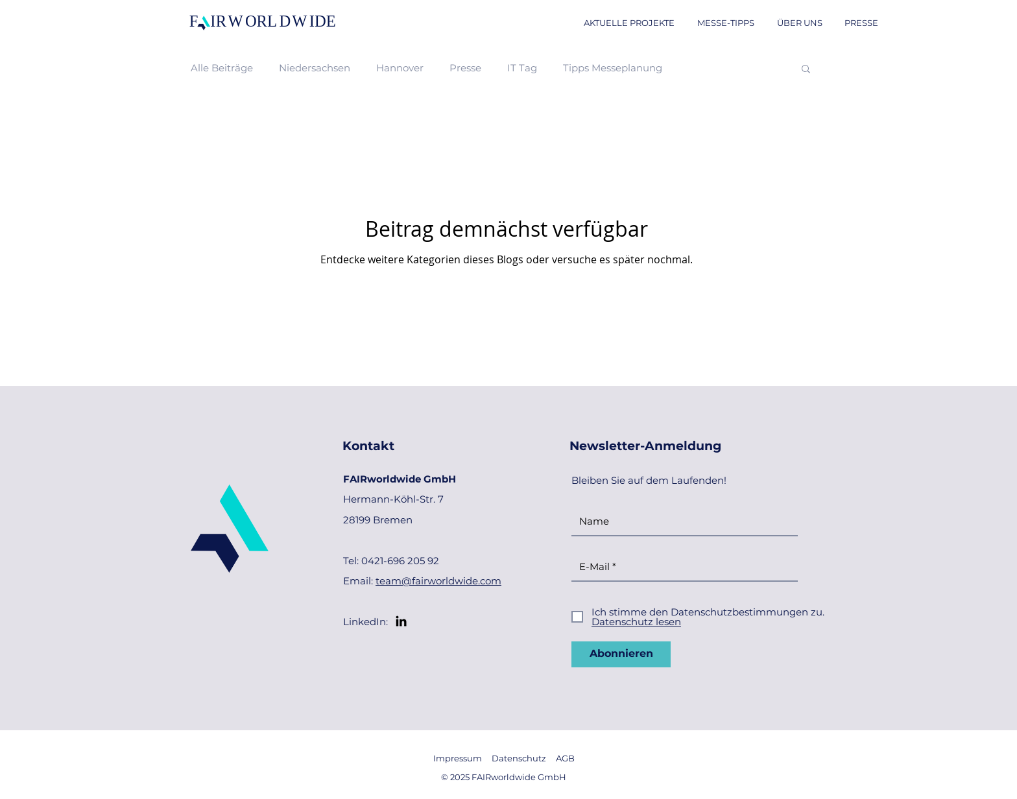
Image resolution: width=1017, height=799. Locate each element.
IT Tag (522, 68)
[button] (806, 70)
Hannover (400, 68)
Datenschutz (519, 758)
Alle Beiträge (222, 68)
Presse (465, 68)
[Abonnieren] (621, 654)
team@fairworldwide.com (438, 581)
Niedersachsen (314, 68)
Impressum (457, 758)
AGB (565, 758)
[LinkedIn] (401, 621)
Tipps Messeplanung (612, 68)
